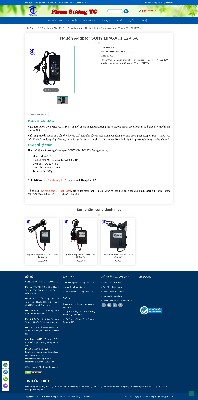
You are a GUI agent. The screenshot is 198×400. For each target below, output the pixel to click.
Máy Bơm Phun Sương (74, 287)
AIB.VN (89, 396)
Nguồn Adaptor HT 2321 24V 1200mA (42, 255)
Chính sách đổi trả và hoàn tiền (116, 300)
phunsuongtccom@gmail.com (159, 2)
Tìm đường (5, 366)
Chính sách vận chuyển (112, 291)
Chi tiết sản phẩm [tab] (38, 114)
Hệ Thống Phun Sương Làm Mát (78, 282)
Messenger (5, 386)
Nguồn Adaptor (92, 28)
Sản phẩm (46, 28)
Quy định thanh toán (111, 287)
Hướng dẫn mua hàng (112, 296)
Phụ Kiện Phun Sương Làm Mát (68, 28)
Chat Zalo (5, 373)
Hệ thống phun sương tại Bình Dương (75, 386)
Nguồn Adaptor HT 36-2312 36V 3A (118, 255)
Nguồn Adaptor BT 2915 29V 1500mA (80, 255)
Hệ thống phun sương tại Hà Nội (109, 386)
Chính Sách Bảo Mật (111, 282)
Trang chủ (33, 28)
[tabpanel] (62, 100)
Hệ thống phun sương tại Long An (40, 386)
